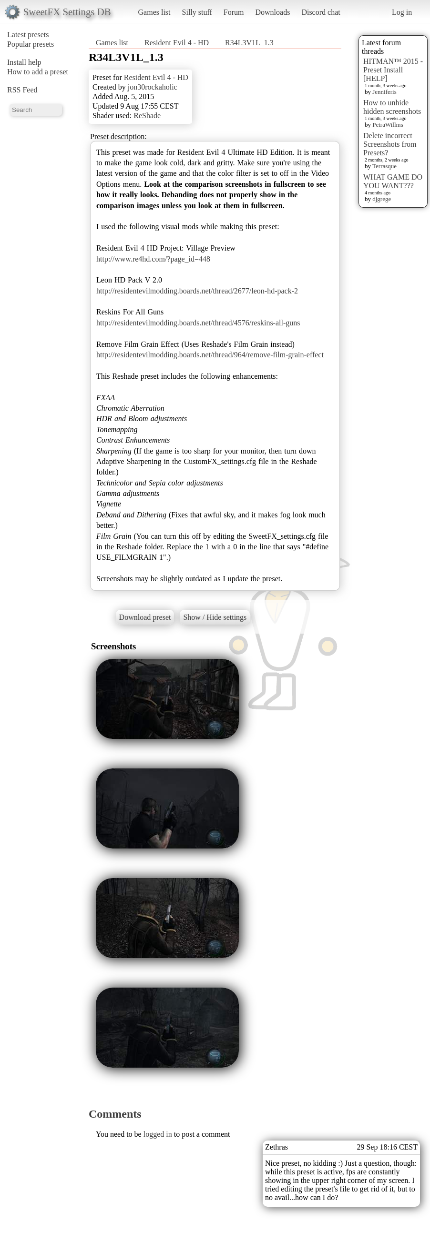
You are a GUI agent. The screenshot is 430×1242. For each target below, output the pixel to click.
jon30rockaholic (152, 87)
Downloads (272, 12)
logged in (157, 1134)
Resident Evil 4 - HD (176, 43)
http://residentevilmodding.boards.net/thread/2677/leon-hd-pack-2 (197, 291)
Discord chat (320, 12)
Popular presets (30, 44)
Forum (234, 12)
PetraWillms (387, 124)
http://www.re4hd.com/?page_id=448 (153, 259)
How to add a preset (37, 72)
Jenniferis (384, 91)
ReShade (147, 115)
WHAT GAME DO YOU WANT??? (392, 181)
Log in (402, 12)
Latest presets (28, 34)
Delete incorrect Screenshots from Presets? (390, 144)
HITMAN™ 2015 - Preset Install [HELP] (393, 69)
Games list (154, 12)
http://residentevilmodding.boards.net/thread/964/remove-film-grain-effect (210, 355)
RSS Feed (22, 90)
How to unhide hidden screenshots (392, 107)
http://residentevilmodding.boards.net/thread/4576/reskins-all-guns (198, 323)
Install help (24, 62)
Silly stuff (197, 12)
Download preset (145, 617)
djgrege (381, 198)
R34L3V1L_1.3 (249, 43)
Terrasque (384, 166)
